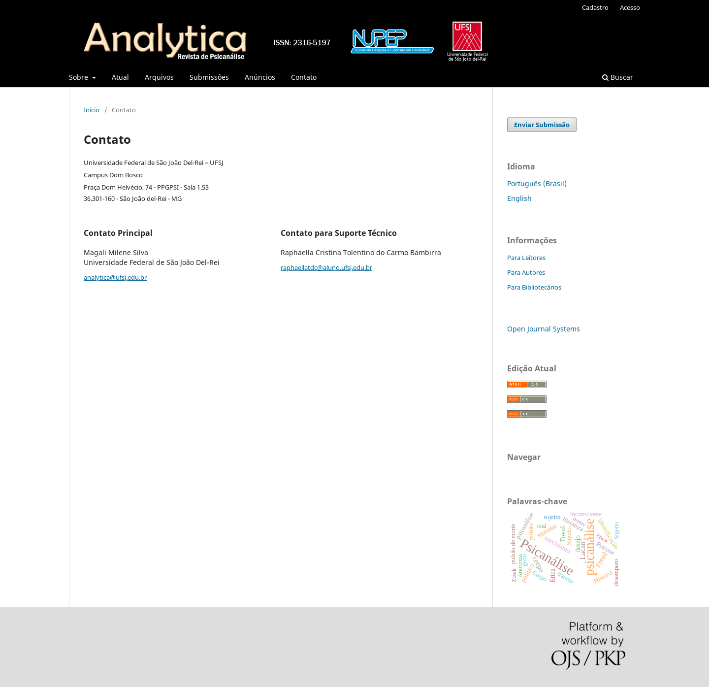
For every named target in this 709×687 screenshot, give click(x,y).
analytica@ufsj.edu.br (115, 277)
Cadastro (595, 7)
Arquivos (159, 77)
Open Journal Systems (543, 328)
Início (91, 109)
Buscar (617, 77)
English (519, 198)
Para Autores (526, 272)
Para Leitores (526, 257)
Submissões (209, 77)
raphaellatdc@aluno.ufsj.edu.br (326, 267)
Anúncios (260, 77)
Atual (120, 77)
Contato (304, 77)
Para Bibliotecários (534, 287)
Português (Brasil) (537, 183)
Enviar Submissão (542, 124)
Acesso (630, 7)
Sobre (79, 77)
